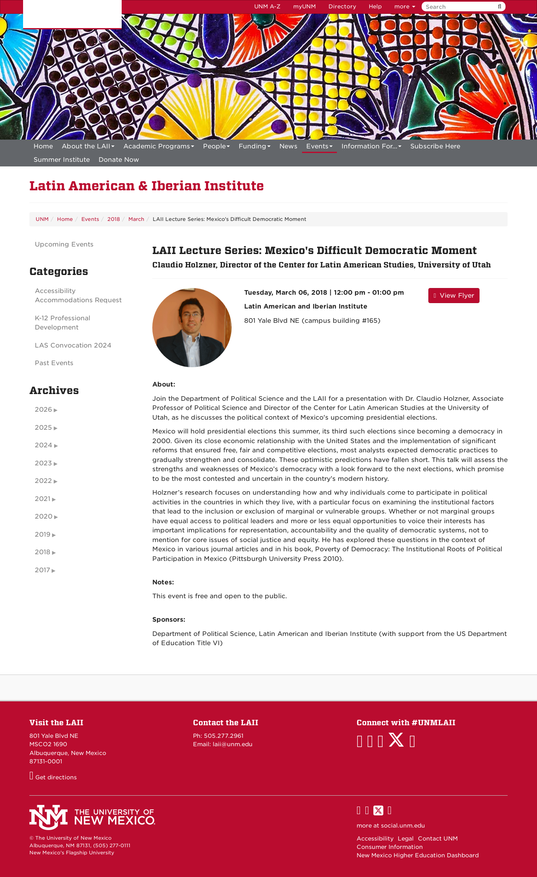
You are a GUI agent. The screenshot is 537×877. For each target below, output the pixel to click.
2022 (43, 481)
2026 (43, 409)
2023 (43, 463)
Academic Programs (158, 148)
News (288, 146)
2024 (43, 445)
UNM (42, 219)
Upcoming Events (64, 244)
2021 (42, 499)
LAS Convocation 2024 (73, 345)
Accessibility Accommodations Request (78, 295)
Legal (406, 838)
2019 (42, 534)
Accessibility (375, 838)
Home (43, 146)
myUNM (304, 6)
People (216, 148)
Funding (255, 148)
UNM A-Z (267, 6)
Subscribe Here (435, 146)
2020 (43, 516)
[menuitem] (43, 146)
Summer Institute (62, 159)
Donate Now (119, 159)
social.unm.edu (403, 825)
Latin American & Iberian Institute (146, 186)
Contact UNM (438, 838)
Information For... (371, 148)
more (404, 6)
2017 (42, 570)
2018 (113, 219)
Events (319, 148)
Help (375, 6)
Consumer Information (390, 846)
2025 (43, 427)
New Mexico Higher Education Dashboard (418, 855)
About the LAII (88, 148)
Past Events (54, 363)
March (136, 219)
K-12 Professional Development (62, 323)
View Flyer (454, 295)
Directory (342, 6)
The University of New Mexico (72, 14)
